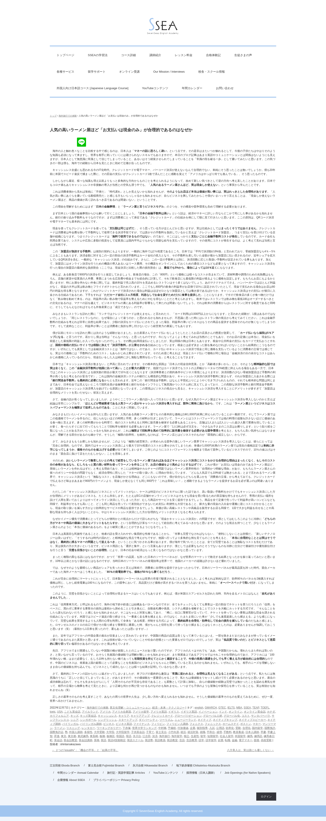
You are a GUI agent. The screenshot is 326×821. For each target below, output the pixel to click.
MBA (239, 707)
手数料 (227, 732)
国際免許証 (56, 732)
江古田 (146, 736)
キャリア (123, 715)
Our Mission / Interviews (169, 71)
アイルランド (90, 711)
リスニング (73, 728)
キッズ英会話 (88, 715)
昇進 (57, 736)
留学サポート (96, 71)
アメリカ (105, 711)
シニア (74, 719)
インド (223, 711)
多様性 (88, 732)
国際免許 (269, 728)
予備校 (172, 728)
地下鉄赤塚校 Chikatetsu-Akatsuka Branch (203, 765)
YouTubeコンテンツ (155, 88)
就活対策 (192, 732)
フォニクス (196, 724)
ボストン (245, 724)
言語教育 (191, 740)
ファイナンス (141, 724)
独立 (186, 736)
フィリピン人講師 (177, 724)
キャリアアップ (140, 715)
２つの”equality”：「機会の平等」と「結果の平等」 (85, 750)
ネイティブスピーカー (252, 719)
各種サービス (65, 71)
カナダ (271, 711)
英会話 (58, 740)
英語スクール (135, 740)
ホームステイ (231, 724)
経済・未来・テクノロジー (168, 707)
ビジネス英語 (124, 724)
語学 (201, 740)
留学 (203, 736)
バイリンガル (70, 724)
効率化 (230, 728)
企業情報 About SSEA (71, 780)
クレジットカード (162, 715)
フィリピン (158, 724)
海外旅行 (164, 736)
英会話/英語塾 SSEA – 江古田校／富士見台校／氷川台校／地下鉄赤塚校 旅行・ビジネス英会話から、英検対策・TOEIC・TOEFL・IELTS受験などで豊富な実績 (163, 27)
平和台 (211, 732)
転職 (227, 740)
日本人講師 (252, 732)
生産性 (195, 736)
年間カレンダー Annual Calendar (78, 772)
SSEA (247, 707)
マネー (257, 724)
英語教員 (160, 740)
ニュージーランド (185, 719)
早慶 (263, 732)
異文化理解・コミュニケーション (130, 707)
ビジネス (108, 724)
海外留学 (176, 736)
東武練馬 (83, 736)
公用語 (220, 728)
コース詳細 (128, 55)
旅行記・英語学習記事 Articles (126, 772)
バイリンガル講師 (91, 724)
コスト (246, 715)
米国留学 (240, 736)
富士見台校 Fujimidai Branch (106, 765)
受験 (238, 728)
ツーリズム (166, 719)
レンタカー (88, 728)
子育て (150, 732)
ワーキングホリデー (109, 728)
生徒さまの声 (243, 55)
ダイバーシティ (148, 719)
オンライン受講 (129, 71)
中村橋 (162, 728)
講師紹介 (155, 55)
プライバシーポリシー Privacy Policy (116, 780)
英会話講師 (85, 740)
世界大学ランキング (144, 728)
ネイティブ (204, 719)
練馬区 (258, 736)
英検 (96, 740)
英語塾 (149, 740)
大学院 (110, 732)
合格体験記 (213, 55)
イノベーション (208, 711)
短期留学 (212, 736)
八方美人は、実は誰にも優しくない (250, 750)
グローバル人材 (212, 715)
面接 (256, 740)
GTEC (222, 707)
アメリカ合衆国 (121, 711)
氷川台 (137, 736)
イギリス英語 (189, 711)
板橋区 (111, 736)
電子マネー (245, 740)
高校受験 (266, 740)
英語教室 (172, 740)
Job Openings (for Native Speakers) (248, 772)
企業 (192, 728)
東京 (63, 736)
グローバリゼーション (188, 715)
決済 (155, 736)
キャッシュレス (107, 715)
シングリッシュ (107, 719)
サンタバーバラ (260, 715)
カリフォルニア (59, 715)
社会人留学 (226, 736)
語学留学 (211, 740)
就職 (202, 732)
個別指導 (202, 728)
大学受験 (99, 732)
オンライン (235, 711)
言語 (182, 740)
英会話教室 (70, 740)
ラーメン (59, 728)
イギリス (173, 711)
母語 (128, 736)
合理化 (246, 728)
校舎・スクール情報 (211, 71)
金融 (234, 740)
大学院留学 (122, 732)
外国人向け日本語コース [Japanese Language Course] (92, 88)
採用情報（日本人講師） (201, 772)
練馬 (250, 736)
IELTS (231, 707)
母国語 (120, 736)
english (199, 707)
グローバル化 (232, 715)
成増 (219, 732)
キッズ (74, 715)
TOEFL (265, 707)
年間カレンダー (192, 88)
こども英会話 (72, 711)
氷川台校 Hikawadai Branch (150, 765)
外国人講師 (76, 732)
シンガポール (88, 719)
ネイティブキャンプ (225, 719)
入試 (212, 728)
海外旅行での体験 (97, 707)
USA (60, 711)
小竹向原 (173, 732)
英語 (103, 740)
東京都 (72, 736)
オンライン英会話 (255, 711)
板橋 (102, 736)
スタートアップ (127, 719)
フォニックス (213, 724)
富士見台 (161, 732)
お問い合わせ (225, 88)
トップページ (65, 55)
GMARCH (211, 707)
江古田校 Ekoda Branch (65, 765)
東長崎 (94, 736)
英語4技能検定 (117, 740)
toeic (52, 711)
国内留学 (257, 728)
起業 (220, 740)
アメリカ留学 (141, 711)
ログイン (266, 796)
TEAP (255, 707)
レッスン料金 (183, 55)
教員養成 (238, 732)
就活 (183, 732)
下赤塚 (126, 728)
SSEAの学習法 (98, 55)
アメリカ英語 (159, 711)
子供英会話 (138, 732)
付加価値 (182, 728)
